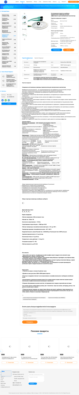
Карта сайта (3, 383)
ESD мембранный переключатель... (9, 51)
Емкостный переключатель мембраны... (9, 58)
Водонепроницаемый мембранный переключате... (9, 27)
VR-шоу (2, 377)
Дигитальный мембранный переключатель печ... (9, 31)
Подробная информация (27, 58)
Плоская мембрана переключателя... (9, 47)
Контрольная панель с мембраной (29, 299)
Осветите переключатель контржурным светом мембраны (34, 297)
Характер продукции (39, 58)
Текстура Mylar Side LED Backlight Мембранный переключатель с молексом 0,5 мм (49, 359)
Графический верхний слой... (9, 40)
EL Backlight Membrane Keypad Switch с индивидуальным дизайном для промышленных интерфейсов (11, 85)
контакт (9, 103)
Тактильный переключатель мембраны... (9, 19)
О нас (2, 379)
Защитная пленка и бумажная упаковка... (9, 66)
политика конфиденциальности (5, 386)
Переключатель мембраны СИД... (9, 15)
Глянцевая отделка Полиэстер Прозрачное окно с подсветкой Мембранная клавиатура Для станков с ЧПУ (11, 80)
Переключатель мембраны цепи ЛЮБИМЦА (56, 297)
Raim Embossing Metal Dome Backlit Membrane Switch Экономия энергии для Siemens (68, 359)
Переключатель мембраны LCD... (9, 54)
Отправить (30, 322)
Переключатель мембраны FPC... (9, 23)
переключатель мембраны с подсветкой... (9, 35)
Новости (2, 381)
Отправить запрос (73, 1)
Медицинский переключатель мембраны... (9, 43)
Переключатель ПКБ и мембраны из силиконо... (9, 62)
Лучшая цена (56, 49)
